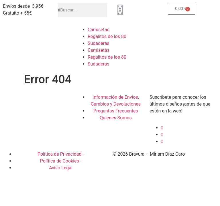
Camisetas (98, 29)
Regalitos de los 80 (107, 36)
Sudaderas (98, 43)
